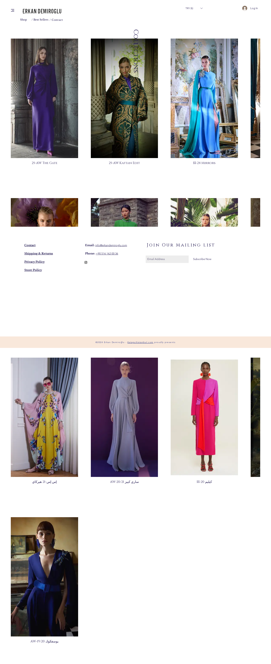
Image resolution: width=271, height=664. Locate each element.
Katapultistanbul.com (140, 342)
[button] (12, 10)
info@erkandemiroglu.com (111, 245)
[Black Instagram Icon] (86, 262)
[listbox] (194, 8)
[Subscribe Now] (202, 259)
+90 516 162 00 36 (107, 253)
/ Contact (56, 19)
